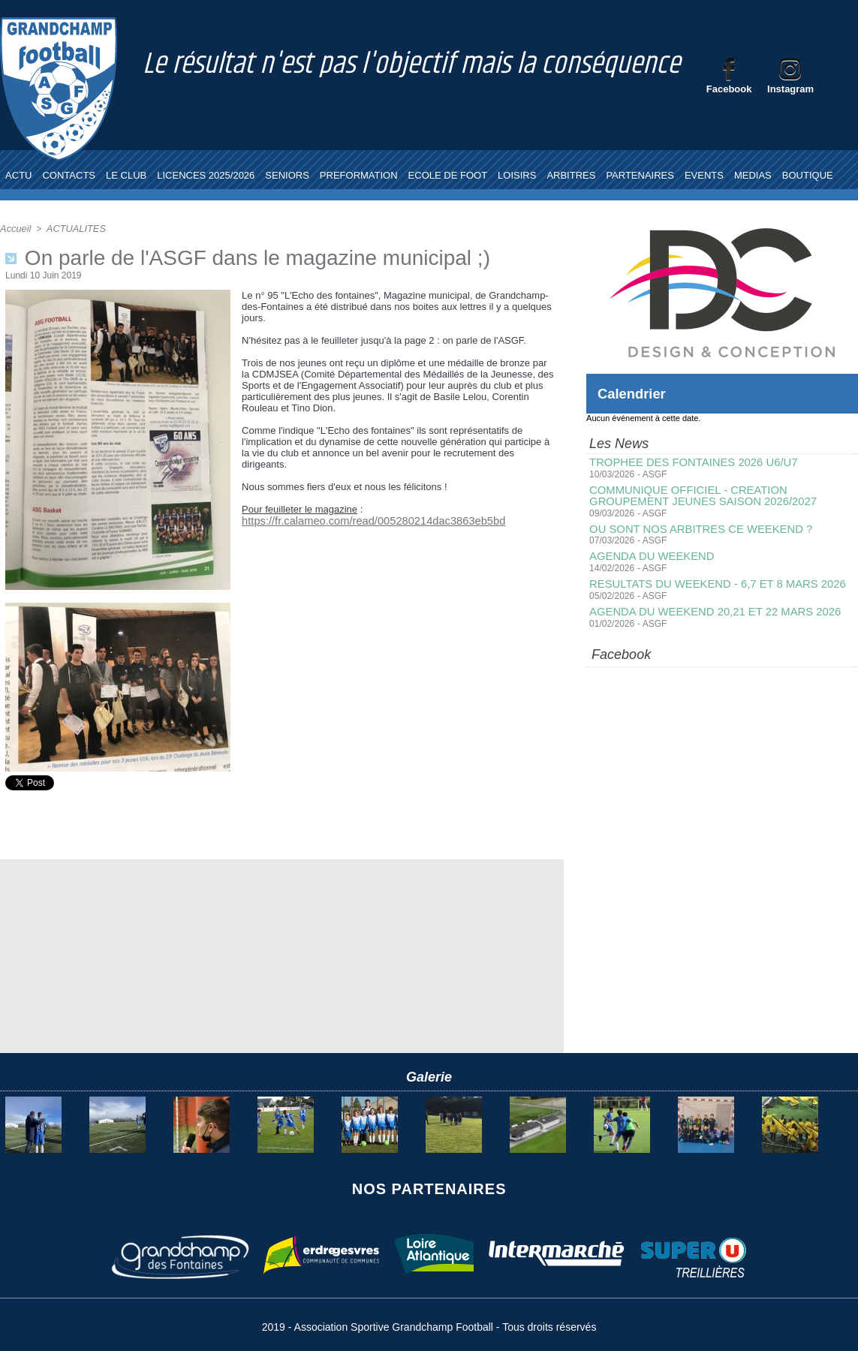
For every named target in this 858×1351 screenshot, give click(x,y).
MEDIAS (753, 175)
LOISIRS (517, 175)
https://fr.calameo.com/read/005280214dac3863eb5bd (359, 519)
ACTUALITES (72, 228)
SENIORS (287, 175)
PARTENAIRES (640, 175)
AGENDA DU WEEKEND (648, 554)
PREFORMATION (359, 175)
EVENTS (704, 175)
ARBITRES (570, 175)
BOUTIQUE (807, 175)
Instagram (790, 89)
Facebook (729, 89)
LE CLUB (126, 175)
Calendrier (635, 393)
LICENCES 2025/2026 (205, 175)
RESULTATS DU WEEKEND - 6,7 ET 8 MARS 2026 (710, 581)
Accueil (14, 228)
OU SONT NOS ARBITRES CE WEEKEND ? (694, 527)
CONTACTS (68, 175)
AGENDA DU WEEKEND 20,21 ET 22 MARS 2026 (707, 608)
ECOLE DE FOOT (447, 175)
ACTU (18, 175)
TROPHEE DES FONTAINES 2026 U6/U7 (687, 462)
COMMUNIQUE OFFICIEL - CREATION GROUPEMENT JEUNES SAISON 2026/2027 (721, 494)
